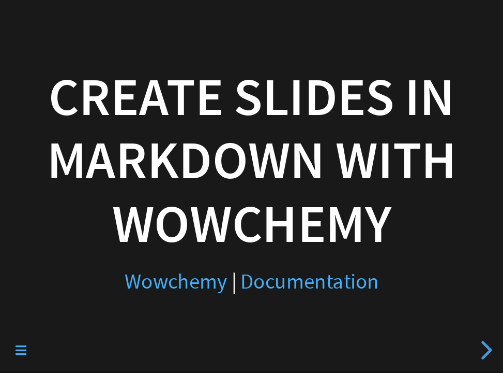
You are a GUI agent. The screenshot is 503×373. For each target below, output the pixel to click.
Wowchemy (176, 281)
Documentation (309, 281)
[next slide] (485, 350)
